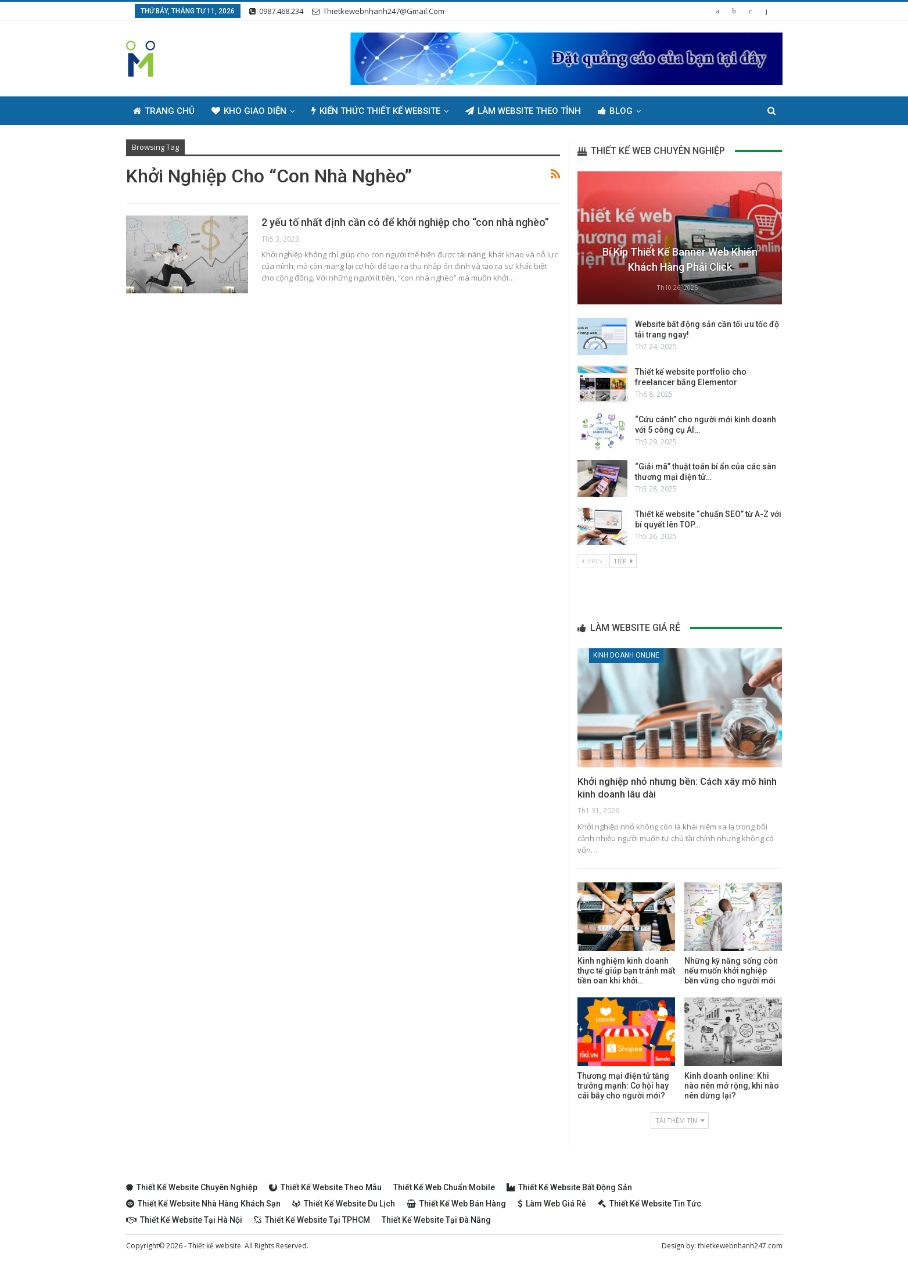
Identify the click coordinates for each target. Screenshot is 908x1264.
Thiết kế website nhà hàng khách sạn (203, 1203)
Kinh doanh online (626, 655)
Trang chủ (164, 111)
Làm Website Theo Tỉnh (523, 111)
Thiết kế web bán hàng (456, 1203)
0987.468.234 (276, 11)
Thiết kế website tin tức (649, 1203)
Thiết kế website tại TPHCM (312, 1219)
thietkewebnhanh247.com (740, 1246)
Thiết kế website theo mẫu (325, 1187)
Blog (615, 111)
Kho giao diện (248, 111)
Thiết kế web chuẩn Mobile (444, 1187)
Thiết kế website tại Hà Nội (184, 1219)
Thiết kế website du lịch (343, 1203)
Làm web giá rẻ (552, 1203)
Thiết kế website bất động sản (569, 1187)
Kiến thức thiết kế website (375, 111)
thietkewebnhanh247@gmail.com (378, 11)
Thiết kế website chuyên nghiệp (191, 1187)
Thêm (669, 111)
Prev (592, 560)
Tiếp (623, 560)
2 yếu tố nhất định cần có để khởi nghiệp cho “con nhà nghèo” (405, 222)
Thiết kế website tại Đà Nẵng (436, 1219)
